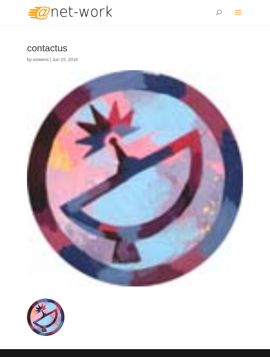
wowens (41, 59)
